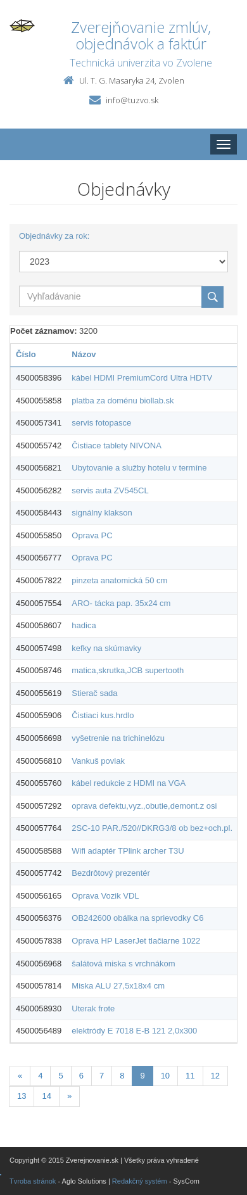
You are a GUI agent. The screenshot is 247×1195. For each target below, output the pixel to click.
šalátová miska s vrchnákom (123, 963)
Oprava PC (92, 535)
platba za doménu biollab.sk (123, 400)
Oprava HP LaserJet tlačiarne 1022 (136, 940)
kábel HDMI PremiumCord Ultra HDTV (142, 378)
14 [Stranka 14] (46, 1096)
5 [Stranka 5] (60, 1075)
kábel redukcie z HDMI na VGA (129, 783)
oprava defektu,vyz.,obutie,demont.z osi (144, 806)
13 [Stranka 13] (21, 1096)
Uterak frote (93, 1008)
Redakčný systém (139, 1181)
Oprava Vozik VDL (105, 896)
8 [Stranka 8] (122, 1075)
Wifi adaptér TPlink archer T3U (128, 851)
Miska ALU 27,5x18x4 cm (118, 985)
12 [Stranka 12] (215, 1075)
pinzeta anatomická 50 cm (119, 580)
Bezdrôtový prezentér (111, 873)
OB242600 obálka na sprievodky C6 (137, 918)
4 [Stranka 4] (40, 1075)
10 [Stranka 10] (165, 1075)
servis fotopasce (101, 422)
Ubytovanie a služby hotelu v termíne (139, 467)
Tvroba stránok (33, 1181)
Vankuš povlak (98, 761)
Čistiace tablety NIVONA (117, 445)
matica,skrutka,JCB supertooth (128, 670)
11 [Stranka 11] (190, 1075)
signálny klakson (102, 512)
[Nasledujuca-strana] (69, 1096)
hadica (84, 625)
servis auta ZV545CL (110, 490)
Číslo (26, 354)
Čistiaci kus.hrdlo (103, 715)
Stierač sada (94, 693)
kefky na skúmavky (106, 648)
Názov (84, 354)
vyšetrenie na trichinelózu (118, 738)
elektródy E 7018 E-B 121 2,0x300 (134, 1030)
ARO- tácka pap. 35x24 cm (121, 603)
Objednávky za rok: (54, 236)
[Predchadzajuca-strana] (20, 1076)
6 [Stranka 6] (81, 1075)
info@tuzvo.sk (132, 100)
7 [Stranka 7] (101, 1075)
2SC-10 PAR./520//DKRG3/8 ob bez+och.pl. (152, 828)
